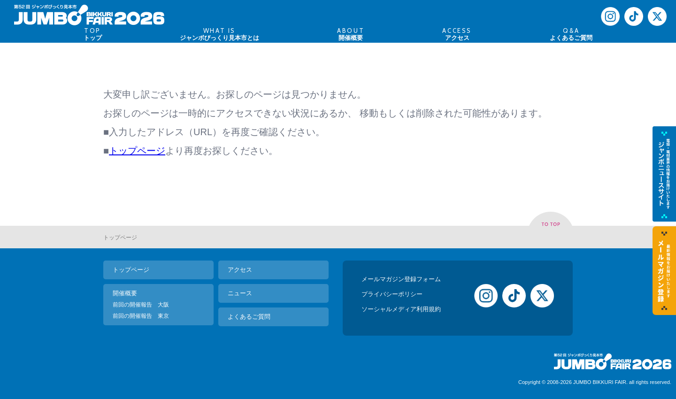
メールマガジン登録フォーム (401, 279)
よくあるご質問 (249, 316)
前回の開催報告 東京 (141, 316)
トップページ (137, 151)
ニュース (240, 293)
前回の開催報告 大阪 (141, 304)
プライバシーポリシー (391, 294)
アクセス (240, 269)
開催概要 (125, 293)
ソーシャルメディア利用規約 (401, 309)
